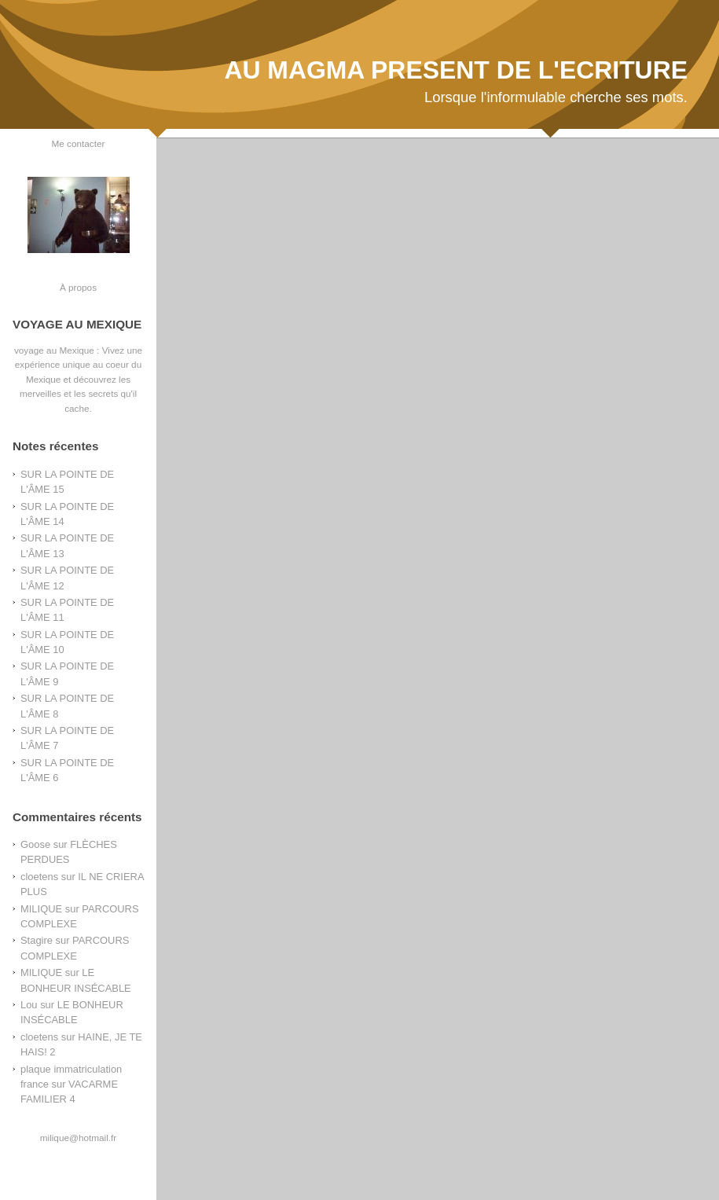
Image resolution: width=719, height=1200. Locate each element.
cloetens (39, 877)
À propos (78, 287)
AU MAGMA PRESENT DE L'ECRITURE (456, 70)
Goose (35, 844)
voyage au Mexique (54, 350)
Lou (29, 1005)
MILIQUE (41, 909)
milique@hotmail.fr (78, 1137)
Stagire (36, 940)
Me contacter (78, 143)
